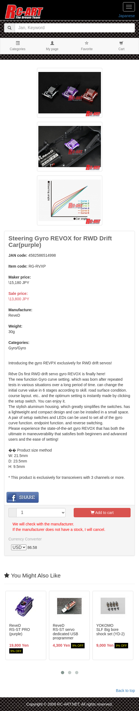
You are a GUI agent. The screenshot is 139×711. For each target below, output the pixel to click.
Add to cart (102, 512)
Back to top (125, 690)
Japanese (126, 16)
